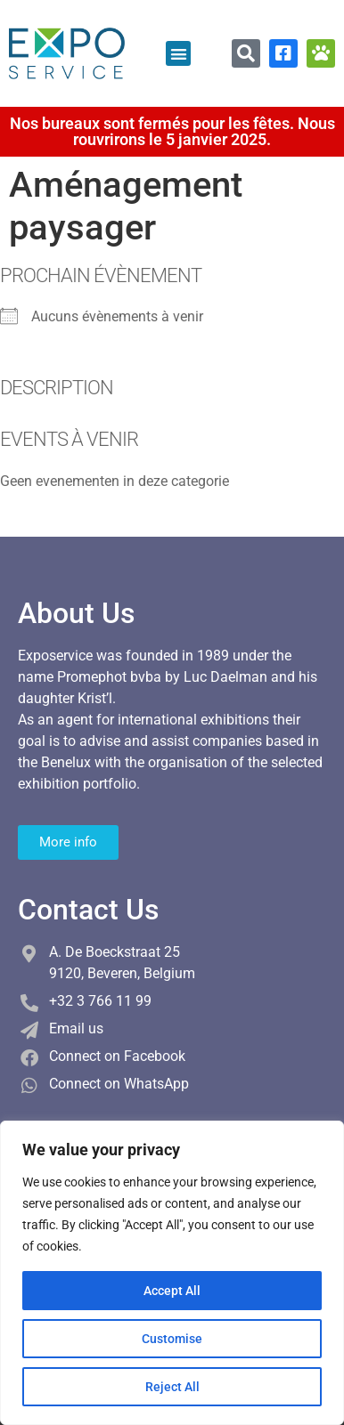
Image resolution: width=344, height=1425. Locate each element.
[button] (179, 54)
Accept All (172, 1290)
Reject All (172, 1387)
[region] (172, 1273)
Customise (172, 1339)
